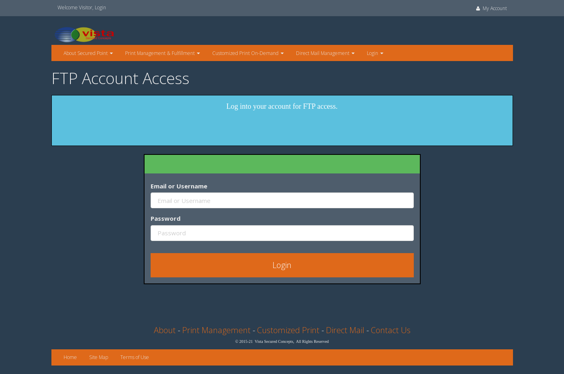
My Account (491, 8)
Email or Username (179, 186)
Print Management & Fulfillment (162, 53)
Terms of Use (134, 357)
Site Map (98, 357)
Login (100, 7)
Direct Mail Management (325, 53)
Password (166, 218)
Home (70, 357)
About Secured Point (88, 53)
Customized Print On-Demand (248, 53)
